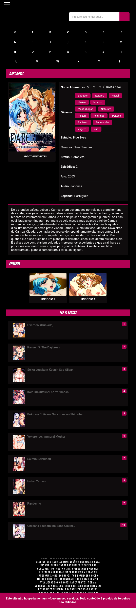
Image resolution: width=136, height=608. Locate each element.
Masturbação (85, 109)
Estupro (99, 95)
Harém (82, 102)
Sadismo (83, 122)
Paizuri (82, 115)
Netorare (106, 109)
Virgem (82, 129)
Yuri (96, 129)
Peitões (116, 115)
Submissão (102, 122)
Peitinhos (99, 115)
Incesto (97, 102)
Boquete (83, 95)
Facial (115, 95)
